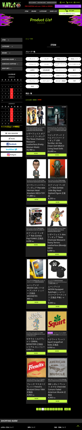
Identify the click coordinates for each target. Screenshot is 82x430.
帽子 (74, 70)
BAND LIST (53, 11)
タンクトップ (60, 70)
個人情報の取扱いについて (63, 381)
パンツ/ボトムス (74, 64)
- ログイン (59, 413)
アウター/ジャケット (60, 64)
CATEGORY (43, 11)
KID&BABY (46, 70)
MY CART (69, 2)
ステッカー (46, 81)
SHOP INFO (5, 68)
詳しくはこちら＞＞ (21, 396)
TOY (74, 81)
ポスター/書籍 (60, 81)
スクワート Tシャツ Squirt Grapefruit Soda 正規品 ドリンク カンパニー (46, 249)
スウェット (32, 64)
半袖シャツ (60, 59)
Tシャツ (32, 59)
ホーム (27, 38)
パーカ (46, 64)
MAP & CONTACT (32, 2)
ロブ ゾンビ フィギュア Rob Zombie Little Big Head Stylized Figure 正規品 (74, 122)
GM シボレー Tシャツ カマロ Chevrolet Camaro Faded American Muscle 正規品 (74, 249)
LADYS (32, 70)
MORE (32, 164)
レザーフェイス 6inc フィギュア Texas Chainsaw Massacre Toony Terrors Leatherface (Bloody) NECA (46, 187)
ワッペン (32, 81)
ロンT (46, 59)
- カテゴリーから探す (50, 416)
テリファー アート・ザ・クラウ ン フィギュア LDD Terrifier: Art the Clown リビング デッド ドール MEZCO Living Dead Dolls (46, 123)
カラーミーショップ (28, 428)
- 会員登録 (59, 411)
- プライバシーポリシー (76, 421)
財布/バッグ (60, 75)
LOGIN (62, 2)
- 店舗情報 (73, 416)
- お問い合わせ (74, 418)
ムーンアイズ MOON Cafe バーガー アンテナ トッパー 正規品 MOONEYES (60, 185)
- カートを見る (60, 416)
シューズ (32, 75)
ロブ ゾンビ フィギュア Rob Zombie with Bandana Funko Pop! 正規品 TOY (31, 185)
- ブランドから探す (50, 413)
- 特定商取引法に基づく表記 (63, 423)
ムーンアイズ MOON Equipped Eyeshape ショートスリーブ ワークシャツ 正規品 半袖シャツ (74, 186)
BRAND (33, 11)
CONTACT (77, 2)
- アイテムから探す (50, 411)
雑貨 (32, 86)
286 (66, 291)
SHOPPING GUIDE (42, 2)
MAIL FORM (13, 421)
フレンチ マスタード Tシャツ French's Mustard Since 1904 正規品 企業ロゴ (60, 248)
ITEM (26, 11)
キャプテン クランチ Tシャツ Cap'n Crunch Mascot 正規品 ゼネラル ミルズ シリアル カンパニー (32, 249)
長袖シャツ (74, 59)
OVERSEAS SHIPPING (52, 2)
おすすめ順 (29, 99)
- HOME (72, 411)
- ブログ (72, 413)
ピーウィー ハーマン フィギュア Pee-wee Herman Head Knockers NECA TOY (60, 122)
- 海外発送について (61, 418)
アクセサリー (74, 75)
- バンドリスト (49, 418)
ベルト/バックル (46, 75)
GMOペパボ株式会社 (45, 428)
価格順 (35, 99)
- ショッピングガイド (61, 421)
